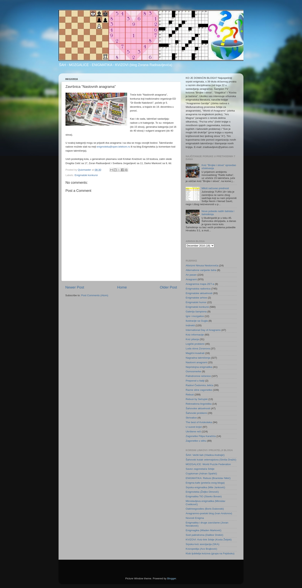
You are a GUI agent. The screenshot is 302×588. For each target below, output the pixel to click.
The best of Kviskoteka (199, 422)
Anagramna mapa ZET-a (200, 284)
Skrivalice (191, 417)
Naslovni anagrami (196, 362)
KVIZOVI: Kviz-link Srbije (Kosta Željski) (209, 539)
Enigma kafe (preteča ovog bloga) (205, 482)
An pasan (191, 274)
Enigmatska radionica (198, 288)
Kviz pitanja (192, 339)
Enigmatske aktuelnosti (199, 293)
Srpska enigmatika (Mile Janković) (205, 487)
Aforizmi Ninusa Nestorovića (202, 265)
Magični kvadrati (195, 353)
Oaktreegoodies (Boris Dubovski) (205, 508)
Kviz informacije (195, 334)
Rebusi (190, 394)
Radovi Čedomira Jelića (199, 385)
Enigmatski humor (196, 302)
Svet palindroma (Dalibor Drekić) (204, 534)
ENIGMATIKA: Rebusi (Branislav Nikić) (208, 478)
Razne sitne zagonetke (199, 389)
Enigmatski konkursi (86, 175)
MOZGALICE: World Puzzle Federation (208, 464)
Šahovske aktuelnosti (198, 408)
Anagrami (191, 279)
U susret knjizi (194, 426)
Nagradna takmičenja (198, 357)
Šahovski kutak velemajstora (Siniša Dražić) (211, 459)
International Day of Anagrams (203, 330)
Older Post (168, 287)
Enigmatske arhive (196, 297)
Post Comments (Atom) (94, 295)
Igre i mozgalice (195, 316)
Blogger (171, 578)
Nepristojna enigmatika (199, 367)
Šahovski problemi (196, 413)
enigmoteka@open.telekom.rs (113, 146)
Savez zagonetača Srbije (200, 468)
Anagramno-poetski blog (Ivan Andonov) (209, 513)
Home (122, 287)
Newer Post (74, 287)
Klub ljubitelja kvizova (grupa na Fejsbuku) (210, 553)
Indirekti (190, 325)
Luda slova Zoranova (198, 348)
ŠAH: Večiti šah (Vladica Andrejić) (205, 455)
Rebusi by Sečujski (197, 399)
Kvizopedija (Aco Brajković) (201, 548)
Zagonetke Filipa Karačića (201, 436)
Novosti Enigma (195, 518)
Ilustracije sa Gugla (197, 320)
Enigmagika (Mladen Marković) (203, 530)
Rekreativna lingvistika (198, 403)
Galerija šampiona (196, 311)
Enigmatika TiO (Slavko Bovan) (204, 496)
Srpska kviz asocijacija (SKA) (202, 544)
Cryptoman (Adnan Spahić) (201, 473)
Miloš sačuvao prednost (215, 188)
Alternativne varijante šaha (201, 270)
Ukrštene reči (193, 431)
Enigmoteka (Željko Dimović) (202, 491)
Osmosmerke (193, 371)
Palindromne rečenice (198, 376)
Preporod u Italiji (195, 380)
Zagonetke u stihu (196, 440)
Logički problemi (195, 343)
